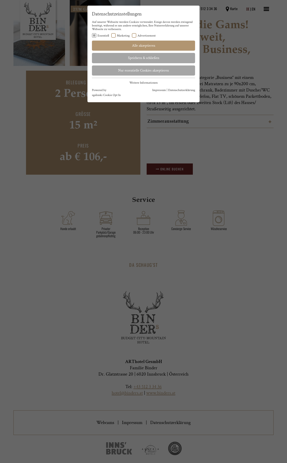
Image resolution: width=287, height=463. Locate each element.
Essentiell (103, 36)
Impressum (159, 90)
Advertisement (146, 36)
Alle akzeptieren (143, 45)
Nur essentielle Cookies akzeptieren (143, 70)
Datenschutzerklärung (181, 90)
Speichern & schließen (143, 58)
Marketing (123, 36)
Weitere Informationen (143, 83)
